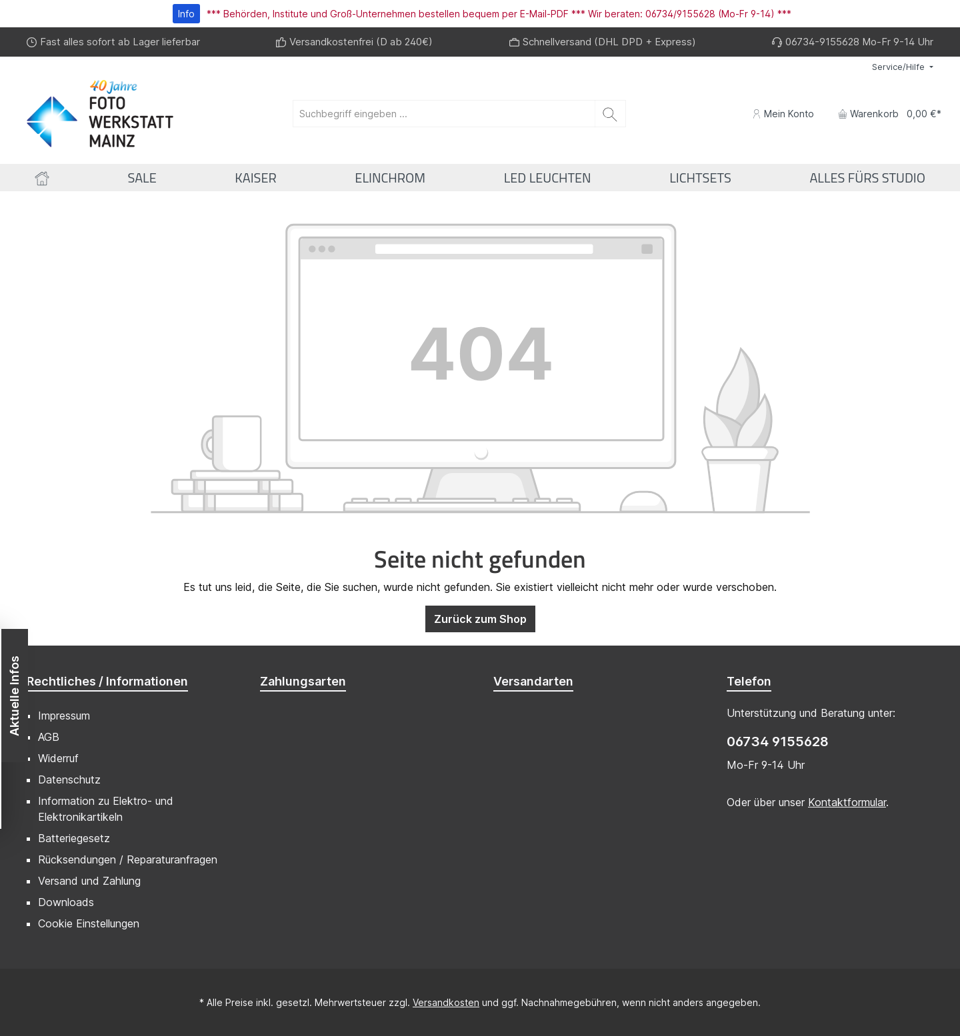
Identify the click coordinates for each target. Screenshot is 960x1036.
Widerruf (58, 758)
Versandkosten (446, 1002)
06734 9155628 (778, 742)
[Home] (42, 177)
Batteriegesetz (74, 838)
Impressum (64, 715)
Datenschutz (69, 779)
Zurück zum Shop (480, 619)
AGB (48, 737)
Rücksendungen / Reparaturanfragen (127, 859)
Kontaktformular (847, 802)
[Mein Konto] (783, 113)
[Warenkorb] (885, 113)
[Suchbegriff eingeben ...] (444, 113)
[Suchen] (610, 113)
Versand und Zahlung (89, 880)
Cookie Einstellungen (88, 923)
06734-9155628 (822, 41)
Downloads (66, 902)
